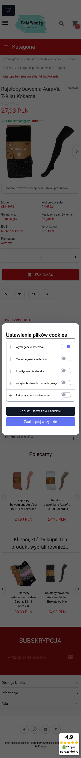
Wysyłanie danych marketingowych (37, 383)
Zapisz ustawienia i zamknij (40, 411)
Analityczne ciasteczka (30, 371)
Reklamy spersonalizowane (33, 395)
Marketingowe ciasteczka (31, 359)
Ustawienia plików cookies (36, 335)
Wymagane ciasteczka (30, 347)
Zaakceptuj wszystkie (40, 422)
